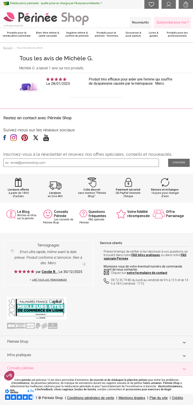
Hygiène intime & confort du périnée (77, 34)
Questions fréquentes (97, 214)
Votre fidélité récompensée (138, 214)
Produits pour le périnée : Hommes (106, 34)
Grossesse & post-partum (133, 34)
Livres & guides (153, 34)
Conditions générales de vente (90, 398)
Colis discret (91, 189)
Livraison (55, 192)
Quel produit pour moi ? (172, 22)
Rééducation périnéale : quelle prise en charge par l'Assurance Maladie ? (56, 3)
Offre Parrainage (175, 214)
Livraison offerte (18, 189)
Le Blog (23, 212)
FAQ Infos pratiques (145, 255)
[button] (9, 375)
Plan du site (158, 398)
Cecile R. (49, 272)
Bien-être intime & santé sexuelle (47, 34)
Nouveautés (140, 22)
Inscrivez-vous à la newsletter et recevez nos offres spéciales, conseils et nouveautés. (87, 154)
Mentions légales (131, 398)
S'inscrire (179, 162)
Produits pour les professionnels (177, 34)
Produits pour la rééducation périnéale (17, 34)
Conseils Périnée (61, 214)
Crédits (177, 398)
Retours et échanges (164, 189)
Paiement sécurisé (128, 189)
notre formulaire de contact (147, 273)
